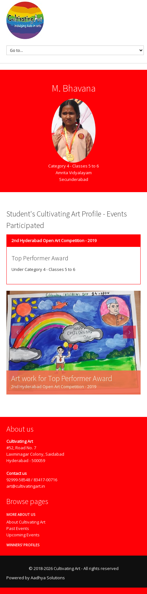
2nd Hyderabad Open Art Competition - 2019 (54, 240)
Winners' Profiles (20, 544)
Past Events (17, 528)
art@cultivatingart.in (25, 486)
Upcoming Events (23, 535)
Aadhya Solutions (48, 578)
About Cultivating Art (25, 522)
